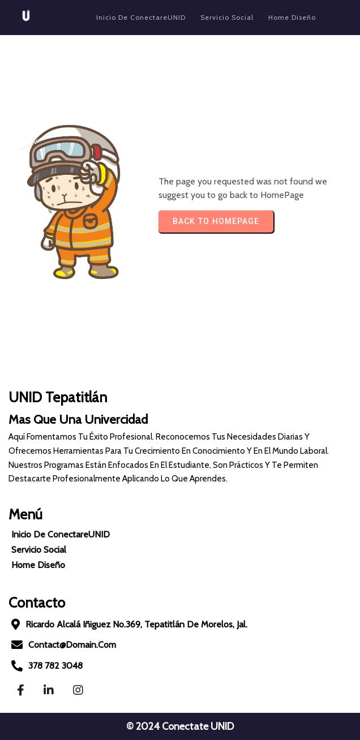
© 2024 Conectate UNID (180, 726)
